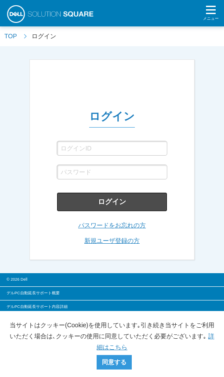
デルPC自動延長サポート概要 (33, 293)
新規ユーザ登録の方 (112, 240)
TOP (10, 36)
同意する (114, 362)
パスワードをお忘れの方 (112, 225)
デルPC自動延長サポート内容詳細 (37, 306)
